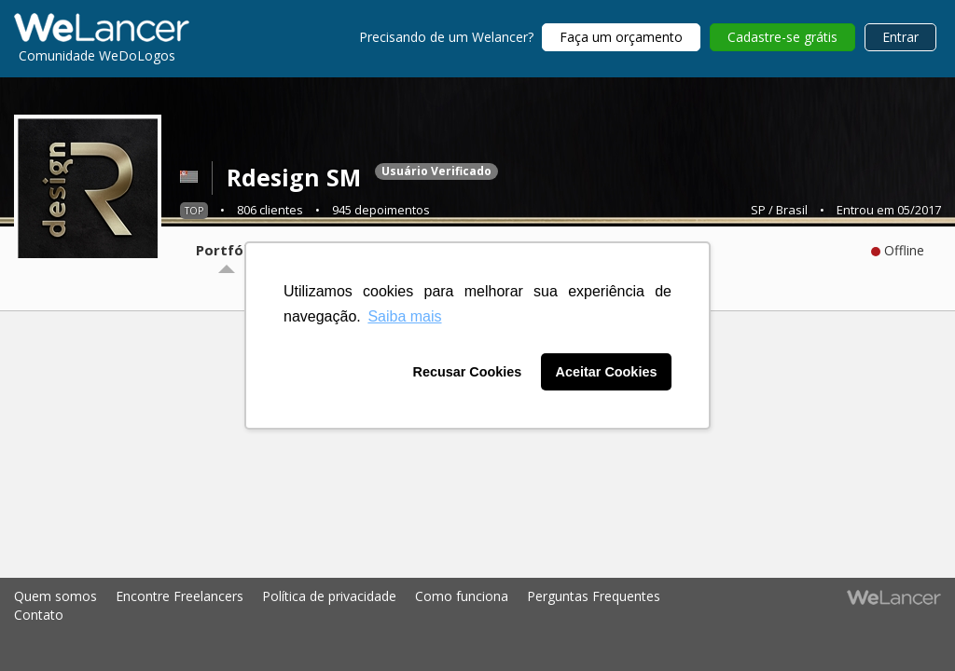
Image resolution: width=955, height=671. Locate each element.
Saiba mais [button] (404, 316)
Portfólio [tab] (228, 249)
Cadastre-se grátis (782, 37)
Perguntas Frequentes (593, 596)
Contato (38, 614)
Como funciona (461, 596)
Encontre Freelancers (179, 596)
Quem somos (55, 596)
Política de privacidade (329, 596)
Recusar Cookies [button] (467, 371)
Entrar (900, 37)
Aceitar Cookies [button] (606, 371)
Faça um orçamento (621, 37)
